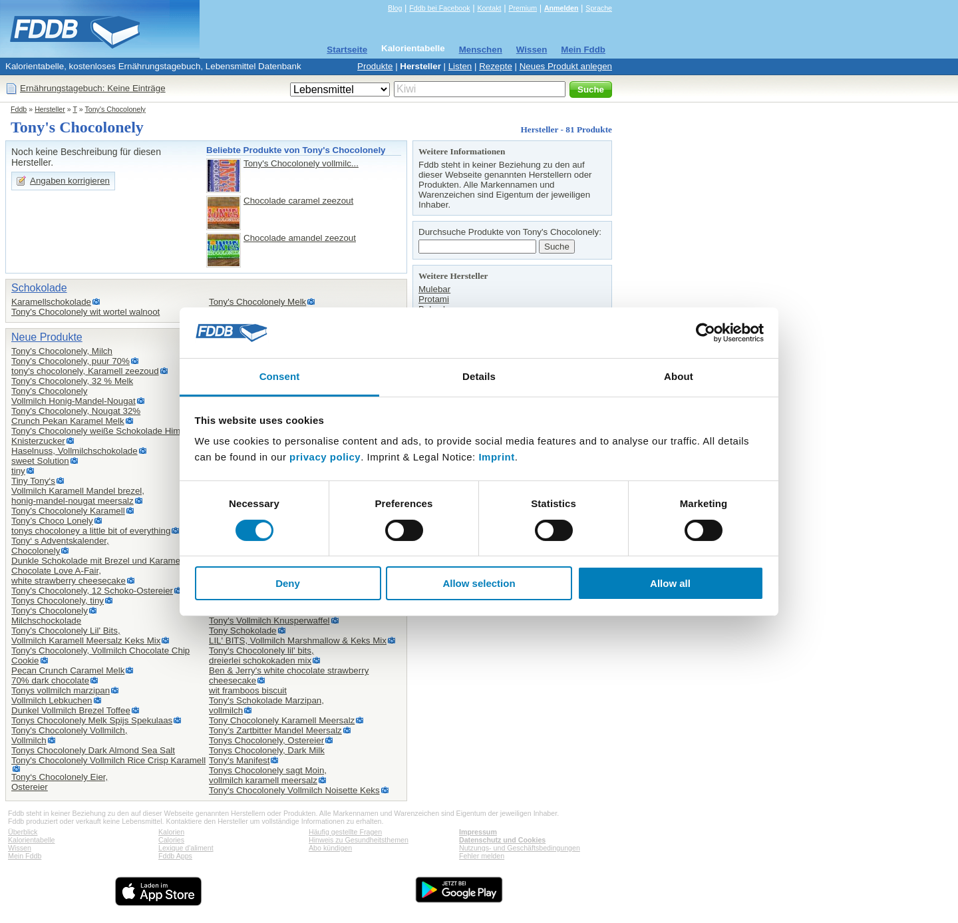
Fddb (19, 109)
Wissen (532, 50)
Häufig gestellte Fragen (345, 832)
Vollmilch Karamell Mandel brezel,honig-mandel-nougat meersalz (77, 496)
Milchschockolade (46, 621)
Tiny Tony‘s (33, 481)
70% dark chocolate (50, 680)
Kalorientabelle (413, 48)
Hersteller (420, 66)
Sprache (598, 8)
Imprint (496, 456)
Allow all (670, 583)
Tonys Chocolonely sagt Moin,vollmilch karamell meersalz (268, 775)
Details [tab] (479, 376)
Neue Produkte (46, 337)
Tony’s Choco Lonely (52, 521)
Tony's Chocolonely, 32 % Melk (72, 381)
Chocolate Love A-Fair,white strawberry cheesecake (68, 576)
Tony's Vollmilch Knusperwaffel (269, 621)
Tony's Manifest (239, 760)
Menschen (480, 50)
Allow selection (478, 583)
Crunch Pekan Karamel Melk (67, 421)
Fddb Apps (175, 856)
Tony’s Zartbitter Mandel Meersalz (275, 730)
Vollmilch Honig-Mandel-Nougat (73, 401)
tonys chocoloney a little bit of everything (90, 531)
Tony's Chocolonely (114, 109)
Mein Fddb (583, 50)
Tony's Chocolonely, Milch (61, 351)
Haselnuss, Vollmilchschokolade (74, 451)
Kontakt (489, 8)
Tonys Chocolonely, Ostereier (266, 740)
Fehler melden (481, 856)
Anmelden (561, 8)
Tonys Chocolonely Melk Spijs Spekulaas (91, 720)
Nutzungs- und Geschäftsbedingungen (519, 848)
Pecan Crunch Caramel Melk (67, 670)
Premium (522, 8)
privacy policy (325, 456)
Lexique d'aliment (186, 848)
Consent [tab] (279, 376)
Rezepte (495, 66)
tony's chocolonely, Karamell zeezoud (85, 371)
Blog (395, 8)
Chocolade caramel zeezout (298, 201)
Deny (287, 583)
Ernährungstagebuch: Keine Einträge (93, 88)
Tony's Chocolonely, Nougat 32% (75, 411)
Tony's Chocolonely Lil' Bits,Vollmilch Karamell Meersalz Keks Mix (85, 636)
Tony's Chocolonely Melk (257, 302)
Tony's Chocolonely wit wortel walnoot (85, 312)
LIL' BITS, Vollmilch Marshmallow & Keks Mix (298, 641)
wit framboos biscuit (248, 690)
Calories (171, 840)
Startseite (347, 50)
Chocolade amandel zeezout (299, 238)
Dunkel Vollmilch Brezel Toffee (70, 710)
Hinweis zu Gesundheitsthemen (358, 840)
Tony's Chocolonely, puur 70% (70, 361)
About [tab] (678, 376)
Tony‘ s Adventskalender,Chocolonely (60, 546)
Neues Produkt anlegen (566, 66)
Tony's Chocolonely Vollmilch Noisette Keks (294, 790)
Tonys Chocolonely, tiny (57, 601)
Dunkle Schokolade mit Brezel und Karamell (97, 561)
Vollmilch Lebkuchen (51, 700)
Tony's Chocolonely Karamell (68, 511)
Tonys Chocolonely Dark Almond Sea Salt (93, 750)
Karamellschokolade (51, 302)
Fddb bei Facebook (439, 8)
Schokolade (39, 287)
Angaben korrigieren (70, 181)
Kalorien (171, 832)
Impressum (478, 832)
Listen (460, 66)
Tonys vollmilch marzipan (60, 690)
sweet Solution (40, 461)
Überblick (22, 832)
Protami (433, 299)
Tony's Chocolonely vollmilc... (301, 163)
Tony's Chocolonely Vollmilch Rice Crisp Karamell (108, 760)
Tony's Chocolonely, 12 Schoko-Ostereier (92, 591)
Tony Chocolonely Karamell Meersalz (282, 720)
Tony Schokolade (243, 631)
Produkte (375, 66)
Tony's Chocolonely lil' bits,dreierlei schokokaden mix (261, 655)
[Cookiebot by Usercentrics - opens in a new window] (705, 333)
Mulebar (434, 289)
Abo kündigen (330, 848)
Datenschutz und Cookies (502, 840)
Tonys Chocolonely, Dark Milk (267, 750)
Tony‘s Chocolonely (49, 611)
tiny (18, 471)
